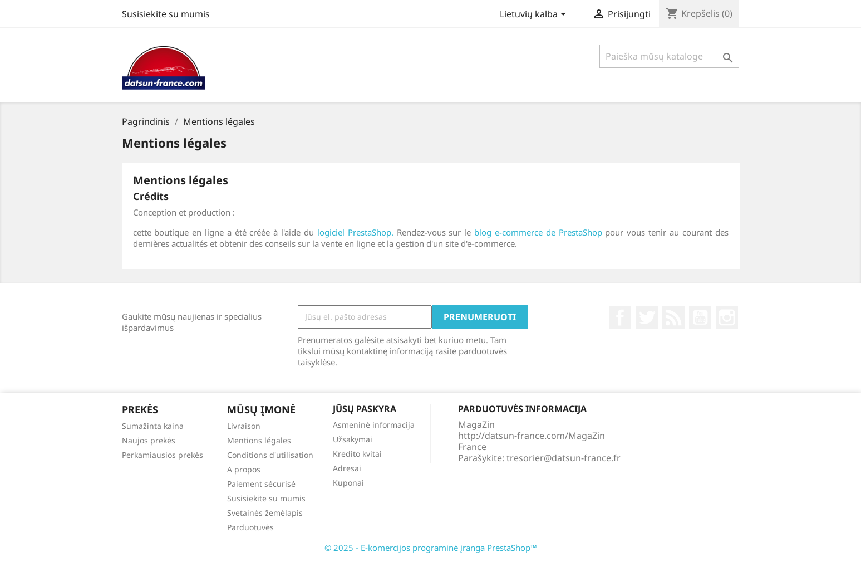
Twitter (647, 317)
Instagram (727, 317)
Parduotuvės (250, 527)
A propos (243, 469)
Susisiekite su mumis (166, 14)
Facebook (620, 317)
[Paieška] (669, 56)
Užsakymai (352, 439)
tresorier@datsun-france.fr (563, 458)
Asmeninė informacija (374, 424)
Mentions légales (259, 440)
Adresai (347, 468)
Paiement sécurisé (261, 483)
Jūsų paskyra (364, 409)
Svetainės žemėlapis (265, 512)
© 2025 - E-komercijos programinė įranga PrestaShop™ (430, 547)
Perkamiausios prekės (162, 454)
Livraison (243, 426)
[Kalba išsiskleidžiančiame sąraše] (535, 15)
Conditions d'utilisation (270, 454)
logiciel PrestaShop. (357, 232)
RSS (673, 317)
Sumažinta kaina (153, 426)
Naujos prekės (148, 440)
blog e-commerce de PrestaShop (538, 232)
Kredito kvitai (357, 453)
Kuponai (348, 482)
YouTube (700, 317)
